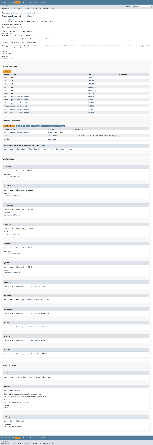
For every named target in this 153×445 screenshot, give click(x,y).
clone (6, 149)
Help (45, 2)
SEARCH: (129, 6)
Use (23, 2)
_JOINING (91, 81)
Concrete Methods (56, 126)
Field (15, 8)
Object (11, 33)
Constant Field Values (12, 176)
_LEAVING (91, 84)
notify (45, 149)
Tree (27, 2)
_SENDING (91, 93)
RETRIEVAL (91, 109)
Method (27, 8)
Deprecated (34, 2)
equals (12, 149)
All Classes (5, 5)
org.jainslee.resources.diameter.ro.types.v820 (25, 13)
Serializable (7, 27)
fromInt (51, 132)
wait (61, 149)
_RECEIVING (92, 87)
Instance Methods (39, 126)
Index (41, 2)
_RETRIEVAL (92, 90)
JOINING (91, 100)
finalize (20, 149)
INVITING (91, 96)
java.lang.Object (8, 20)
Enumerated (17, 27)
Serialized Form (8, 59)
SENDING (91, 112)
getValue (51, 135)
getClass (29, 149)
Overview (4, 2)
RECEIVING (91, 106)
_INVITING (91, 77)
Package (11, 2)
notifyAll (54, 149)
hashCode (37, 149)
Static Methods (23, 126)
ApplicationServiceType (19, 96)
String (7, 139)
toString (51, 139)
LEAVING (91, 103)
